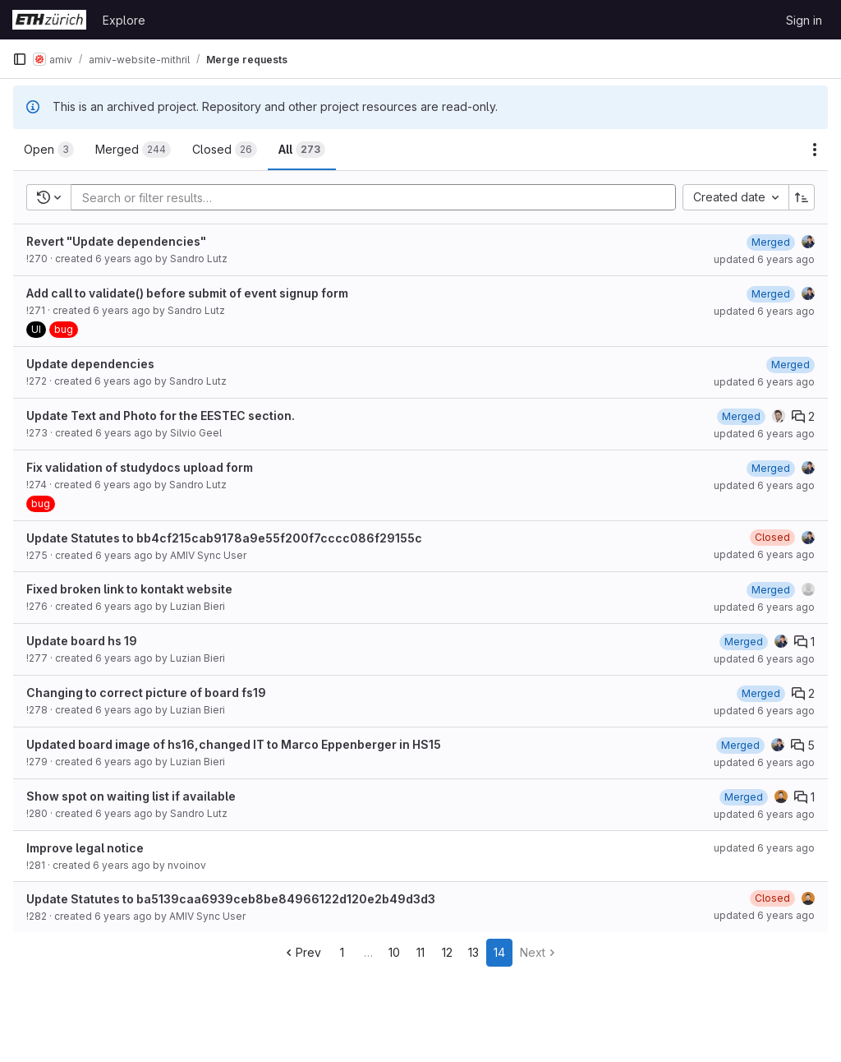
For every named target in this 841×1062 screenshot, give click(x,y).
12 (447, 952)
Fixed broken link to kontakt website (129, 589)
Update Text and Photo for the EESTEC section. (160, 415)
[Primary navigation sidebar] (20, 59)
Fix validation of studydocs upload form (139, 467)
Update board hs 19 (81, 641)
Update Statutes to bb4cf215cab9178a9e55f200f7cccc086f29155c (224, 538)
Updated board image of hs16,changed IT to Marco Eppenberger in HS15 (233, 744)
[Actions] (815, 149)
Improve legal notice (85, 848)
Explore (124, 20)
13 (473, 952)
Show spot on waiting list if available (131, 796)
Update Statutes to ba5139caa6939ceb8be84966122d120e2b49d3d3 (230, 899)
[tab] (49, 149)
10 (394, 952)
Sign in (804, 20)
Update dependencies (90, 364)
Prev (302, 952)
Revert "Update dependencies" (116, 241)
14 (499, 952)
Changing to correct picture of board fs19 (146, 693)
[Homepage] (49, 20)
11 (420, 952)
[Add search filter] (378, 197)
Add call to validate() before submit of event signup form (187, 293)
